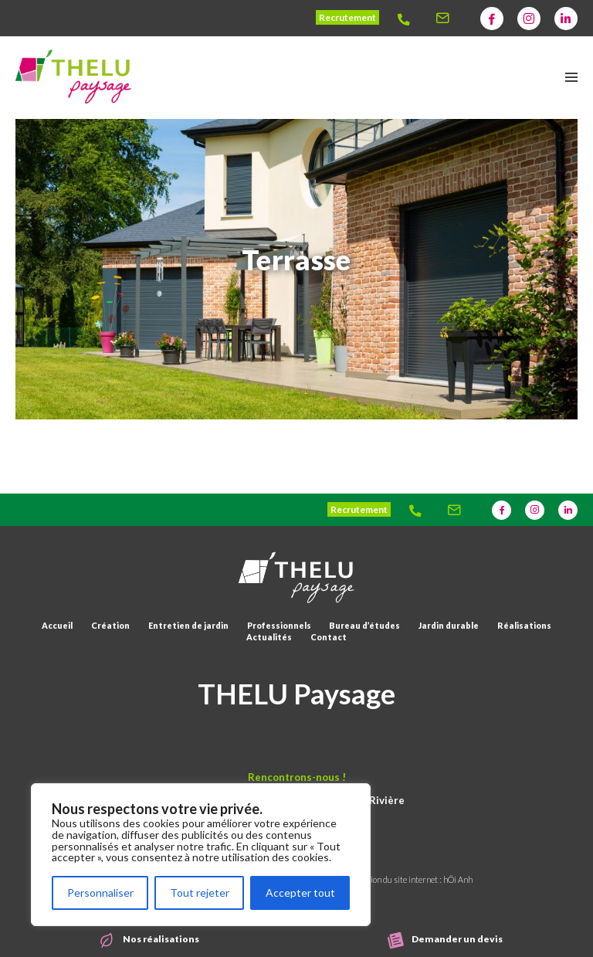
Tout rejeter (199, 892)
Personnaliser (100, 892)
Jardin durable (448, 625)
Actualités (269, 637)
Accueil (57, 625)
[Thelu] (408, 18)
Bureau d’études (364, 625)
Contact (328, 637)
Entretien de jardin (188, 625)
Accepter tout (300, 892)
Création (110, 625)
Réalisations (524, 625)
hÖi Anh (458, 879)
